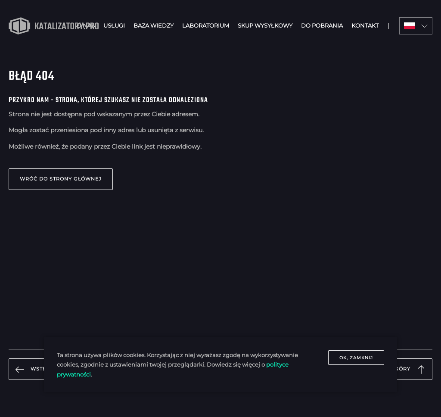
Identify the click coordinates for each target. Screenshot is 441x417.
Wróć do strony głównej (61, 179)
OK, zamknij (356, 358)
